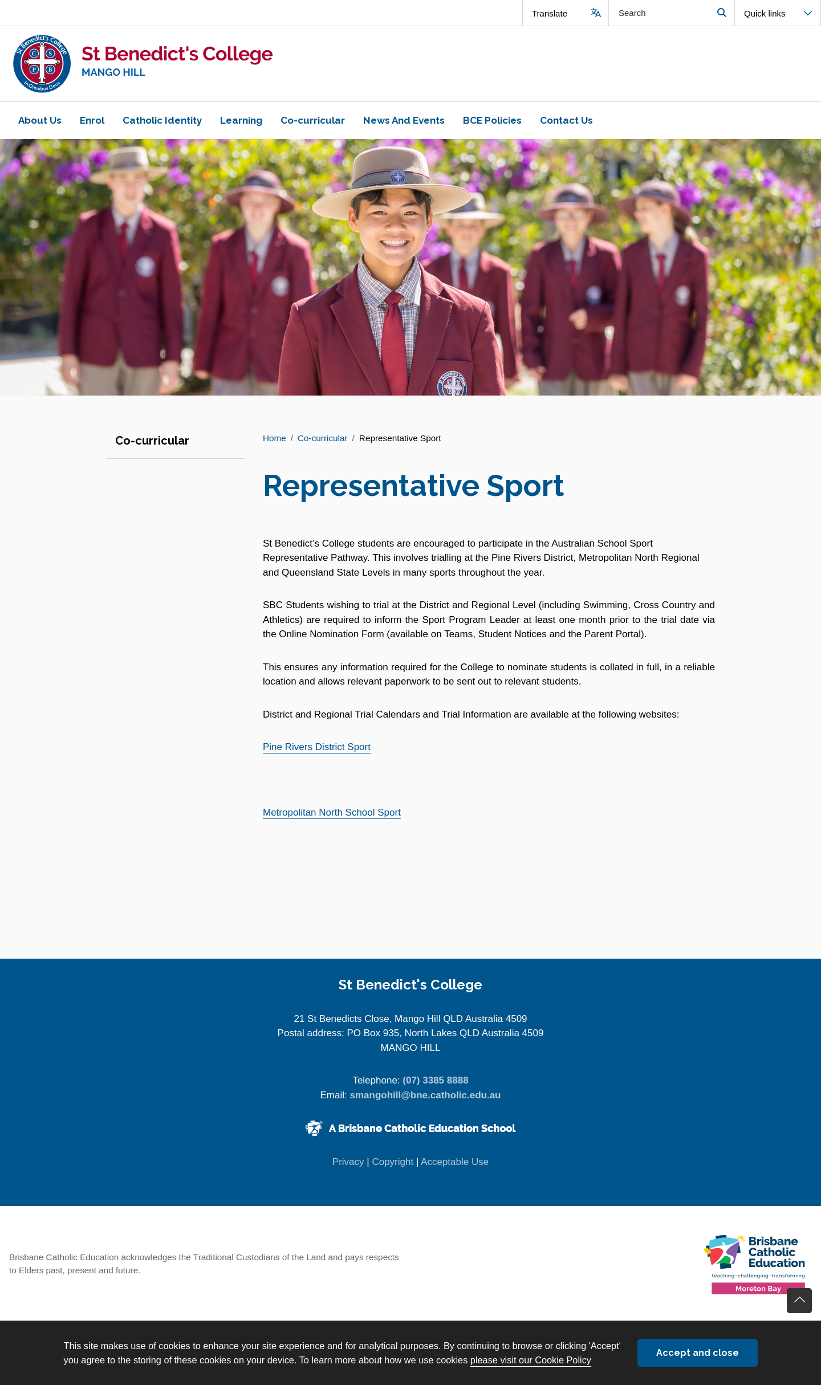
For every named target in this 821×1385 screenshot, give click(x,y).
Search (721, 13)
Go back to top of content (799, 1300)
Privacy (348, 1161)
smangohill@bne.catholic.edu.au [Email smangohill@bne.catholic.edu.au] (425, 1095)
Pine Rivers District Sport (317, 747)
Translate (549, 13)
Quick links (765, 13)
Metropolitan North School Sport (332, 812)
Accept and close (697, 1352)
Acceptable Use (455, 1161)
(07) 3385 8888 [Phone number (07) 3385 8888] (435, 1080)
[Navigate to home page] (205, 64)
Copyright (392, 1161)
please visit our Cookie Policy (530, 1360)
